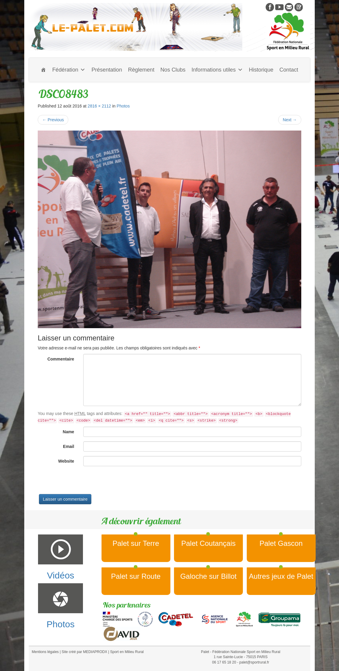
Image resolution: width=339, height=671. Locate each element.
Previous (53, 119)
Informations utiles (217, 70)
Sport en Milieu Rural (127, 652)
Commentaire (60, 359)
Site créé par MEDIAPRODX (84, 652)
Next (290, 119)
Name (68, 431)
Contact (288, 70)
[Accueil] (43, 70)
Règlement (141, 70)
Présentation (106, 70)
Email (68, 446)
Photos (123, 106)
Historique (261, 70)
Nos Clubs (172, 70)
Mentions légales (45, 652)
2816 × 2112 (99, 106)
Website (66, 461)
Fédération (68, 70)
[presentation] (83, 482)
